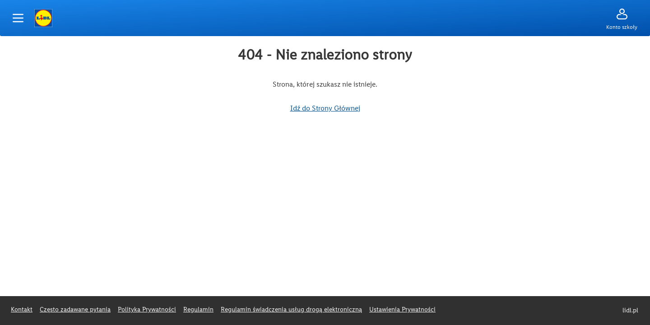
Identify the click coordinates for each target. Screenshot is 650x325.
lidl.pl (630, 310)
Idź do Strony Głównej (325, 108)
